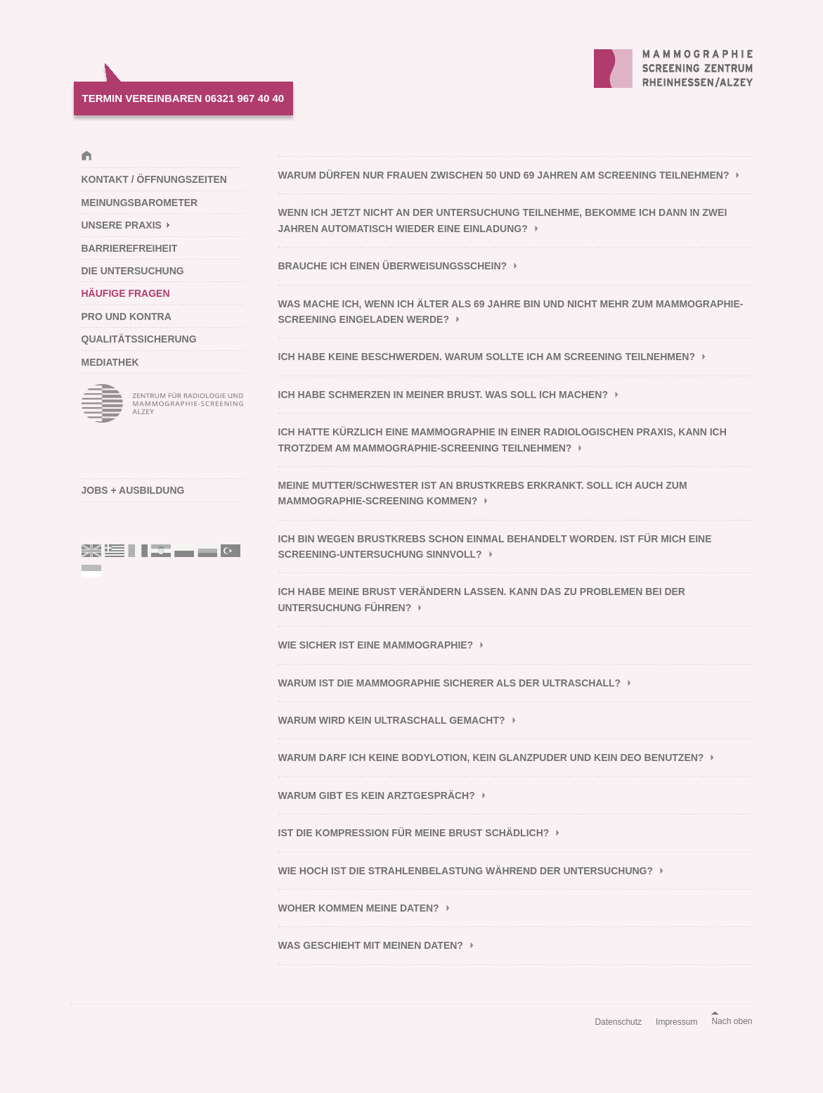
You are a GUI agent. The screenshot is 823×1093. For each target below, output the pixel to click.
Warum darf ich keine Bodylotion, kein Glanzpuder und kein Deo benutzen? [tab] (491, 757)
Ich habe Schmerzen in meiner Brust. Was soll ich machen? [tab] (443, 394)
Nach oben (731, 1021)
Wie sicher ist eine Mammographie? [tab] (376, 645)
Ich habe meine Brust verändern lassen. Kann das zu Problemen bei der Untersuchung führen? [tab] (481, 599)
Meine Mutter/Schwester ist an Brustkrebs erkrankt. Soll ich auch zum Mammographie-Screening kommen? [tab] (482, 493)
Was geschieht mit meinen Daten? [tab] (370, 945)
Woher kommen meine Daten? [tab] (358, 908)
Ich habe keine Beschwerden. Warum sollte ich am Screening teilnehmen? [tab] (486, 356)
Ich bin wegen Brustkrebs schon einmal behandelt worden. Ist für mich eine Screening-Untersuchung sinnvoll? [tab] (495, 546)
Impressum (676, 1022)
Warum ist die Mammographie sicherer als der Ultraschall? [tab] (449, 683)
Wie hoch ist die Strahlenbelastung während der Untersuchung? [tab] (466, 870)
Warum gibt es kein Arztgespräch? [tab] (376, 795)
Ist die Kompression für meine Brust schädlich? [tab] (414, 832)
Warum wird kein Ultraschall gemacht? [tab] (391, 720)
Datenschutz (618, 1022)
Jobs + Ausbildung (133, 490)
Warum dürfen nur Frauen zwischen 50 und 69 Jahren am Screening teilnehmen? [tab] (504, 175)
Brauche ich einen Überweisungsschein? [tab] (392, 265)
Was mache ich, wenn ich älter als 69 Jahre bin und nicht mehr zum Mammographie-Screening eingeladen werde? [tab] (511, 311)
